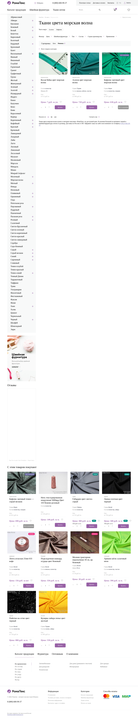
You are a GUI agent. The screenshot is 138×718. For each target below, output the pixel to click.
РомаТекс (41, 17)
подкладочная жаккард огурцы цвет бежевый (51, 559)
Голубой (14, 64)
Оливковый (15, 193)
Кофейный (15, 123)
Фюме (13, 303)
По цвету (47, 17)
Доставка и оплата (99, 3)
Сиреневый (15, 260)
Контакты (111, 3)
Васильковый (16, 54)
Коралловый (16, 113)
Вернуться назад (126, 17)
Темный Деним (17, 276)
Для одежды (104, 663)
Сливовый (15, 263)
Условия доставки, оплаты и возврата (59, 697)
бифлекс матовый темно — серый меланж (21, 500)
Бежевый (14, 27)
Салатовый (15, 223)
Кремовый (15, 130)
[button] (61, 102)
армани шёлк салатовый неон (115, 559)
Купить (60, 107)
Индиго (14, 97)
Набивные (103, 667)
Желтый (14, 80)
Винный (14, 57)
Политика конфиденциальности (15, 714)
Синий (13, 256)
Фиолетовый (16, 293)
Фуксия (14, 299)
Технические (43, 670)
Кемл (13, 107)
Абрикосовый (16, 17)
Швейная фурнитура (39, 10)
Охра (13, 200)
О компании (72, 654)
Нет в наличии (123, 107)
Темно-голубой (17, 266)
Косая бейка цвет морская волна (52, 81)
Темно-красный (17, 270)
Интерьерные (74, 667)
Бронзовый (15, 47)
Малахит (14, 157)
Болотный (15, 40)
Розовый (14, 220)
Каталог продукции (16, 10)
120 (55, 117)
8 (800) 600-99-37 (59, 3)
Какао (13, 100)
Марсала (14, 163)
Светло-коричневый (19, 233)
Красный (14, 127)
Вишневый (15, 60)
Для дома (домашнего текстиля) (81, 663)
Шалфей (14, 323)
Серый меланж (17, 253)
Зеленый (14, 87)
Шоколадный (16, 326)
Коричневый (16, 120)
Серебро (14, 243)
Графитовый (16, 74)
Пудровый (15, 210)
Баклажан (15, 24)
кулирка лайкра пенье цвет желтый (53, 619)
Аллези (51, 29)
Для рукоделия (44, 667)
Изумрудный (16, 93)
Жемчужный (16, 83)
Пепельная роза (17, 203)
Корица (14, 117)
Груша (13, 77)
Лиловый (14, 147)
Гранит (13, 70)
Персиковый (16, 206)
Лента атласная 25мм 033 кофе (20, 559)
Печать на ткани (86, 703)
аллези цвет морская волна (81, 81)
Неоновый (15, 190)
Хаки (13, 306)
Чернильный (16, 316)
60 (48, 117)
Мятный (14, 183)
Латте (13, 143)
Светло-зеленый (17, 230)
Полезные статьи (84, 3)
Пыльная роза (16, 216)
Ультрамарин (16, 289)
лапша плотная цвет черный (113, 500)
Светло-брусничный (19, 226)
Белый (13, 30)
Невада (14, 186)
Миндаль (14, 167)
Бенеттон (14, 34)
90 (51, 117)
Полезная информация (55, 700)
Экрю (13, 329)
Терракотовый (16, 280)
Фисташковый (17, 296)
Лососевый (15, 153)
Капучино (15, 103)
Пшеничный (16, 213)
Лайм (13, 140)
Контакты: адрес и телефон (56, 703)
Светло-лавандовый (19, 240)
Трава (13, 286)
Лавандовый (16, 133)
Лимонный (15, 150)
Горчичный (15, 67)
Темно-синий (16, 273)
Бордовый (15, 44)
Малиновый (16, 160)
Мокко (13, 170)
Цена (54, 43)
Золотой (14, 90)
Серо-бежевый (17, 246)
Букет (13, 50)
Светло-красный (17, 236)
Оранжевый (15, 196)
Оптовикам (57, 654)
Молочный (15, 177)
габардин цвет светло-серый (82, 500)
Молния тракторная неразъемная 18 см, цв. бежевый (82, 560)
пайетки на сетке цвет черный (19, 619)
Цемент (14, 313)
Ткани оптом (59, 10)
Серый (13, 250)
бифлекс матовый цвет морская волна (114, 81)
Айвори (14, 20)
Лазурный (15, 137)
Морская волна (17, 180)
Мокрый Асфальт (18, 173)
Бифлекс (59, 29)
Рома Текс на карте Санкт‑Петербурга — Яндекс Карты (21, 460)
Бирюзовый (15, 37)
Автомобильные (44, 663)
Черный (14, 319)
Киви (13, 110)
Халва (13, 309)
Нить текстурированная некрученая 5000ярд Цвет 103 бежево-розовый (52, 500)
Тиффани (14, 283)
